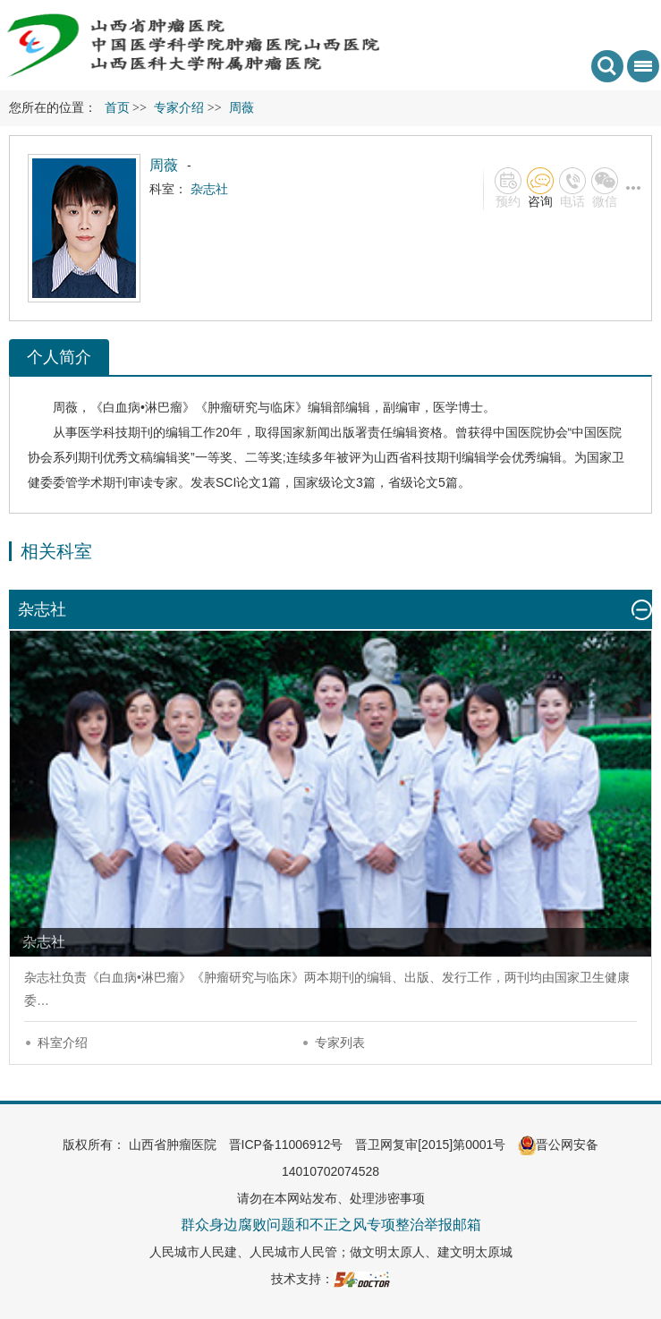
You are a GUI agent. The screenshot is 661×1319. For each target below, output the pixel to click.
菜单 (639, 72)
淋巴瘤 (163, 407)
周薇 (65, 407)
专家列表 (340, 1042)
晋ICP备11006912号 (286, 1144)
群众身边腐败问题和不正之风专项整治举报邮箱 (331, 1224)
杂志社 (43, 977)
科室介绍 (63, 1042)
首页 (117, 108)
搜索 (607, 66)
